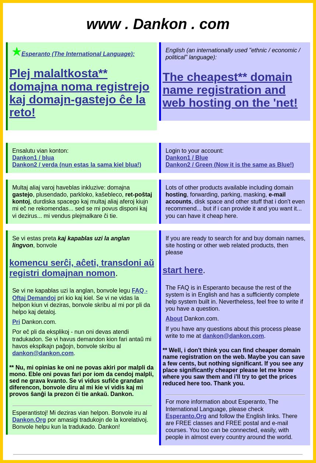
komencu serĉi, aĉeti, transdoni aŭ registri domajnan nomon (81, 268)
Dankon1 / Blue (186, 158)
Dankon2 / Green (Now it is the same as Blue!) (229, 165)
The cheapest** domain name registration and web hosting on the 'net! (230, 89)
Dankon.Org (29, 420)
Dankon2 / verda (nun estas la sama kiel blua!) (76, 165)
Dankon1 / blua (33, 158)
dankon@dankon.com (233, 336)
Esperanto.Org (185, 416)
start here (182, 270)
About (173, 318)
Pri (16, 322)
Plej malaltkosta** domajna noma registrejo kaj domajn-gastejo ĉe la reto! (79, 93)
